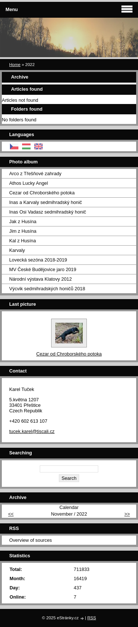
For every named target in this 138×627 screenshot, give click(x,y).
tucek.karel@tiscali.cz (31, 431)
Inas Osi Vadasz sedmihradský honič (47, 212)
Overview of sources (30, 540)
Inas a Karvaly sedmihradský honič (45, 202)
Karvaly (17, 250)
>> (127, 514)
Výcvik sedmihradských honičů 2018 (47, 288)
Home (15, 64)
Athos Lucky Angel (28, 183)
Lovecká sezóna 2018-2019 (38, 260)
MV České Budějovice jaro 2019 (42, 269)
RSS (91, 618)
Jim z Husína (22, 231)
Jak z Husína (22, 221)
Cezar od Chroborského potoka (42, 192)
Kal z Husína (22, 240)
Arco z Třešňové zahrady (35, 173)
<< (11, 514)
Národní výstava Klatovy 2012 (40, 279)
